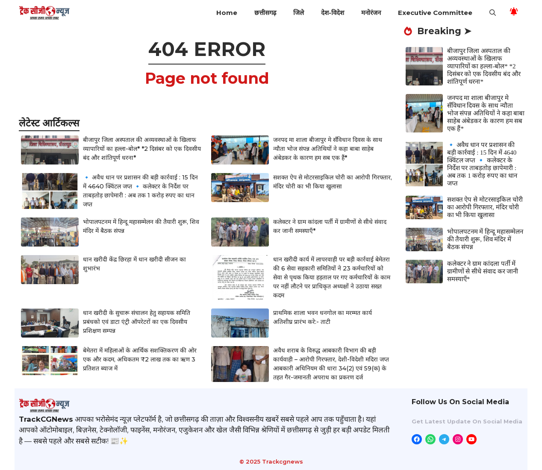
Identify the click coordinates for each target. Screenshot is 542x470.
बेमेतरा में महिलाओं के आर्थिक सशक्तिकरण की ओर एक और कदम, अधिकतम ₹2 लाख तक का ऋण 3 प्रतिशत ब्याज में (140, 359)
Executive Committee (435, 13)
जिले (298, 13)
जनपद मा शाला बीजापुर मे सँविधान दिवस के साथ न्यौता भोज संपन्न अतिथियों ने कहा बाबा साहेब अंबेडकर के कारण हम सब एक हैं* (327, 149)
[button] (492, 13)
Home (226, 13)
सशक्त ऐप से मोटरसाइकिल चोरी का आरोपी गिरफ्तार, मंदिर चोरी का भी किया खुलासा (485, 207)
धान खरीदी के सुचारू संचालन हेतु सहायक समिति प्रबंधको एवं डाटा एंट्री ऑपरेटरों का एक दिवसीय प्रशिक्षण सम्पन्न (136, 322)
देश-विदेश (332, 13)
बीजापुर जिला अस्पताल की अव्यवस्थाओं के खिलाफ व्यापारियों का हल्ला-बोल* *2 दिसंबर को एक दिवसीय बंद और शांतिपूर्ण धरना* (142, 149)
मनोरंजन (371, 13)
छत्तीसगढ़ (265, 13)
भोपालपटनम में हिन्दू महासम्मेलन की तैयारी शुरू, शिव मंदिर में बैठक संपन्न (485, 239)
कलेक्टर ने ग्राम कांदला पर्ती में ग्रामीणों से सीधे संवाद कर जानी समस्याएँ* (482, 271)
